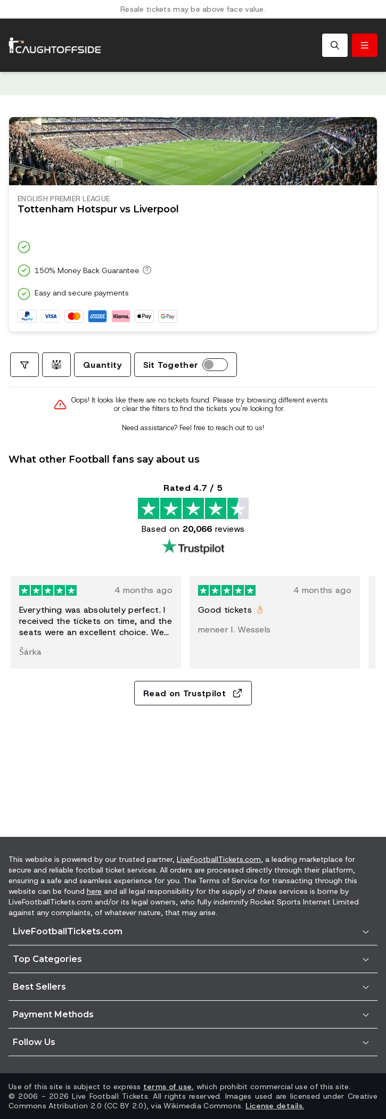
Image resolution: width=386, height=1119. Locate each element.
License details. (274, 1105)
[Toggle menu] (364, 45)
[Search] (335, 45)
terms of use (167, 1086)
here (94, 891)
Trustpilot (98, 83)
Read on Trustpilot (193, 693)
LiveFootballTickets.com (219, 859)
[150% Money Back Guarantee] (145, 270)
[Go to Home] (55, 45)
